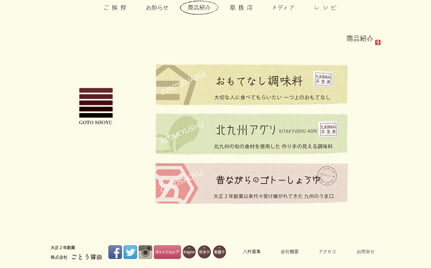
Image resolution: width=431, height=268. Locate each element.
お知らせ (157, 7)
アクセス (327, 251)
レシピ (325, 7)
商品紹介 (199, 7)
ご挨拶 (115, 7)
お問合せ (365, 251)
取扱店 (241, 7)
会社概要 (289, 251)
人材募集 (251, 251)
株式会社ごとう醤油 (96, 106)
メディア (283, 7)
